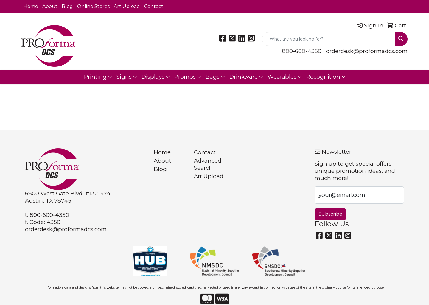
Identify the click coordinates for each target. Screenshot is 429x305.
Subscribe (330, 214)
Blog (67, 6)
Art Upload (127, 6)
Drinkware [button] (243, 76)
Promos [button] (185, 76)
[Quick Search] (328, 39)
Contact (153, 6)
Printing (95, 76)
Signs (124, 76)
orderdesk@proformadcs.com (367, 51)
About (49, 6)
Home (31, 6)
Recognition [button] (323, 76)
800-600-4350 (301, 51)
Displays (153, 76)
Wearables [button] (282, 76)
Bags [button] (213, 76)
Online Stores (93, 6)
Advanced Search (207, 164)
